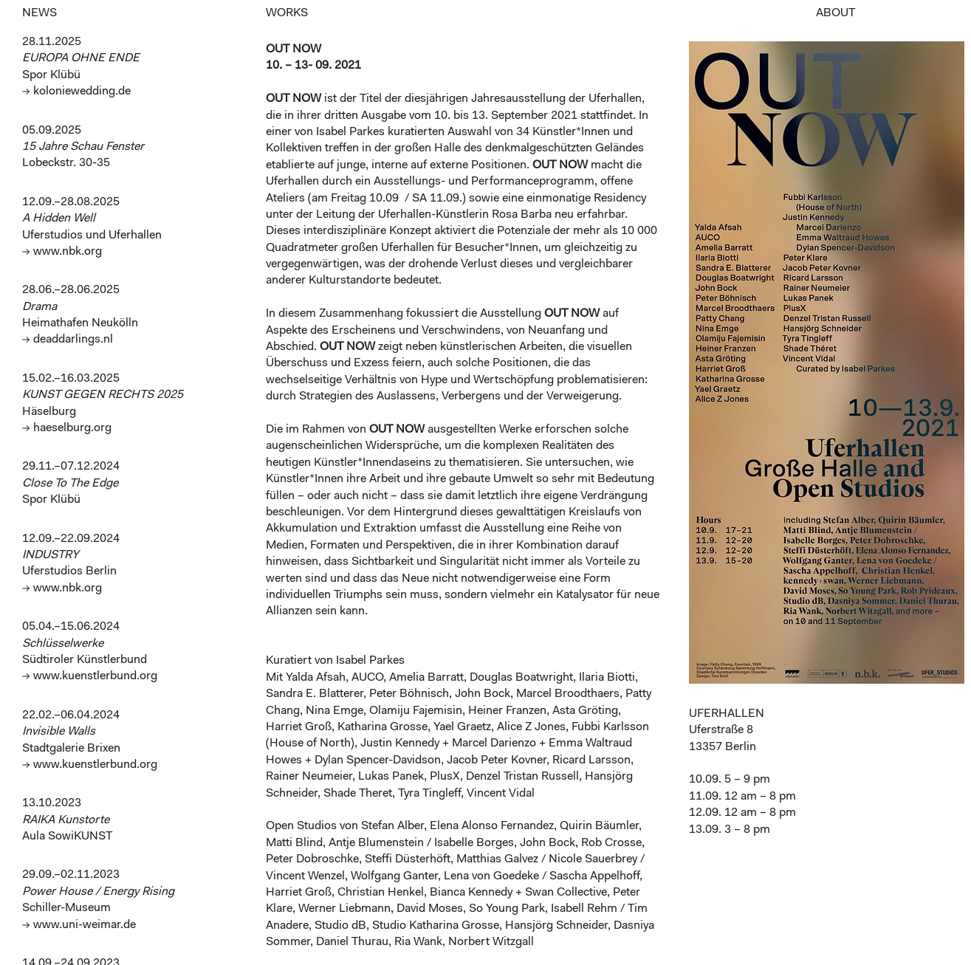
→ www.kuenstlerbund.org (89, 676)
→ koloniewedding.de (76, 91)
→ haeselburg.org (66, 428)
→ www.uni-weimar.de (79, 925)
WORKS (287, 13)
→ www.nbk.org (62, 252)
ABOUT (835, 13)
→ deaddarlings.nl (67, 340)
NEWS (39, 13)
